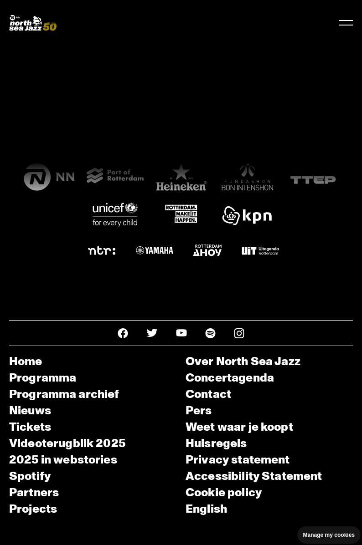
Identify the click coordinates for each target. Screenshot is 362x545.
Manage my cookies (329, 535)
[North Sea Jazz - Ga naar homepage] (33, 22)
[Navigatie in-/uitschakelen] (346, 23)
